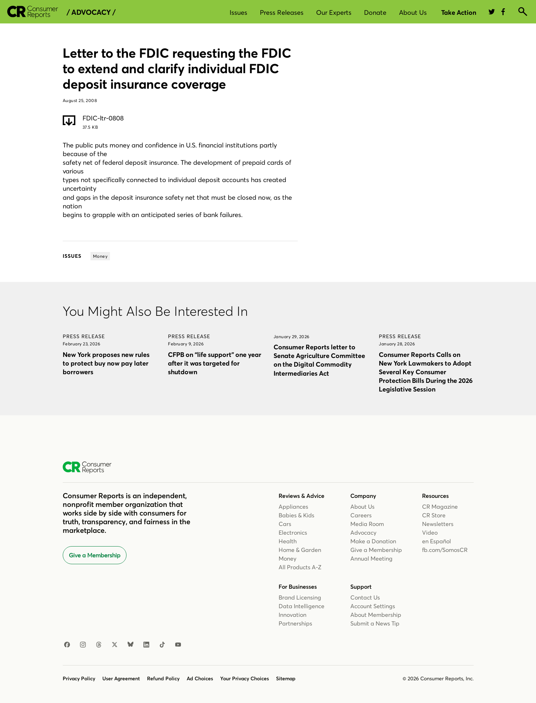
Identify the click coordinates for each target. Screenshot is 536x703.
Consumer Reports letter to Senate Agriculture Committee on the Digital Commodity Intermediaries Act (319, 360)
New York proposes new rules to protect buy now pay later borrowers (106, 363)
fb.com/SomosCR (445, 549)
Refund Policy (163, 678)
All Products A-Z (300, 567)
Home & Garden (300, 549)
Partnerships (295, 623)
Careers (361, 515)
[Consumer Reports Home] (91, 467)
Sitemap (286, 678)
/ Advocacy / (91, 12)
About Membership (375, 614)
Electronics (293, 532)
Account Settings (372, 606)
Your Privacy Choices (244, 678)
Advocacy (363, 532)
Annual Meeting (371, 558)
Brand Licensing (300, 597)
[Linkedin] (146, 645)
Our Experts (333, 12)
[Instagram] (83, 645)
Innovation (292, 614)
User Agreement (121, 678)
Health (288, 541)
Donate (375, 12)
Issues (238, 12)
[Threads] (98, 645)
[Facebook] (67, 645)
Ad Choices (200, 678)
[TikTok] (162, 645)
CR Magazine (440, 506)
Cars (285, 523)
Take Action (458, 12)
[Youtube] (178, 645)
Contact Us (365, 597)
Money (287, 558)
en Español (436, 541)
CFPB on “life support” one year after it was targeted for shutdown (214, 363)
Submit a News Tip (374, 623)
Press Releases (282, 12)
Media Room (367, 523)
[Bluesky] (130, 645)
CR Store (434, 515)
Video (430, 532)
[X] (114, 645)
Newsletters (437, 523)
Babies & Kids (296, 515)
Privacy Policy (79, 678)
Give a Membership (94, 555)
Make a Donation (373, 541)
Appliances (293, 506)
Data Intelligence (301, 606)
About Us (413, 12)
